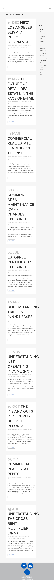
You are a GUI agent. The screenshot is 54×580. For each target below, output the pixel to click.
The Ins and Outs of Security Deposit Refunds (20, 416)
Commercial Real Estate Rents (20, 469)
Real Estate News (25, 47)
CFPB (41, 29)
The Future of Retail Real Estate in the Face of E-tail (21, 88)
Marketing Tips (44, 58)
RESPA (42, 70)
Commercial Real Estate (24, 45)
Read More (11, 67)
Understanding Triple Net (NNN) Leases (23, 312)
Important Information (14, 47)
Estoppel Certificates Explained (20, 262)
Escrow (42, 41)
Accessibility (30, 579)
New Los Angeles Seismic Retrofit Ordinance (20, 32)
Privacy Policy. (24, 579)
